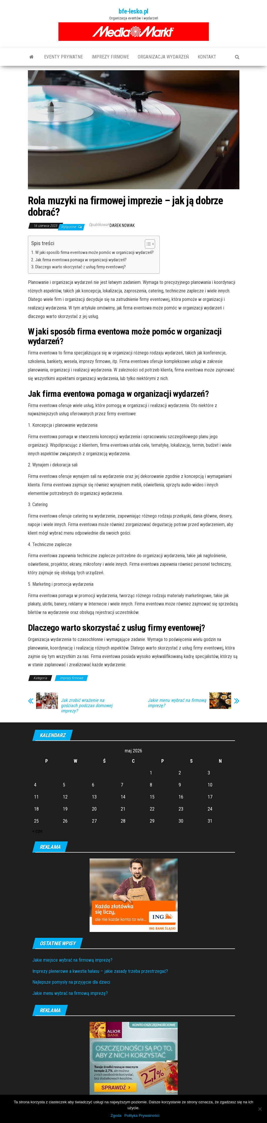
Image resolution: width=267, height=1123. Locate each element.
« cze (37, 831)
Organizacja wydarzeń (163, 57)
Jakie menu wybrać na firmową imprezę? (177, 703)
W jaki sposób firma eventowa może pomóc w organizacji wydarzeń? (94, 252)
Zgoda (115, 1115)
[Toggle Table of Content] (147, 244)
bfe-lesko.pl (133, 11)
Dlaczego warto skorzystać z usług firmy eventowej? (80, 267)
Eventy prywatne (63, 57)
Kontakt (207, 57)
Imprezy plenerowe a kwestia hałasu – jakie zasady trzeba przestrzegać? (100, 971)
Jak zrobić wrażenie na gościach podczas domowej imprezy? (86, 706)
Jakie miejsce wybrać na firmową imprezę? (72, 960)
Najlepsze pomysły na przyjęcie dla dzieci (71, 982)
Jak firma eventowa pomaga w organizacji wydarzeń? (81, 259)
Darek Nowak (122, 225)
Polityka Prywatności (141, 1115)
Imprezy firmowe (110, 57)
